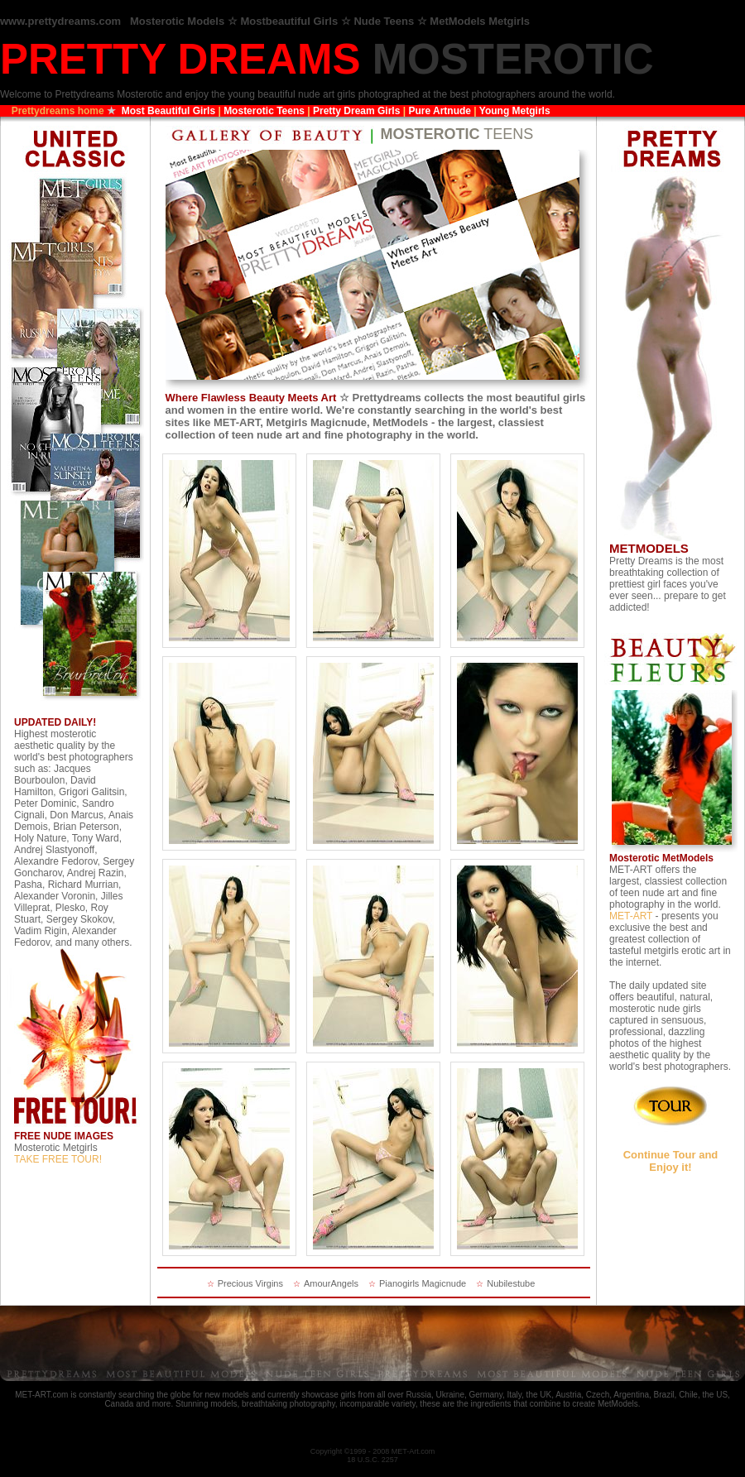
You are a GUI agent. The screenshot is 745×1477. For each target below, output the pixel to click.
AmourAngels (331, 1283)
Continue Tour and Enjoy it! (671, 1161)
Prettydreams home (58, 111)
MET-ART (630, 916)
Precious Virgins (250, 1283)
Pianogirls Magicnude (422, 1283)
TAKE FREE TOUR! (58, 1159)
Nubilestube (511, 1283)
